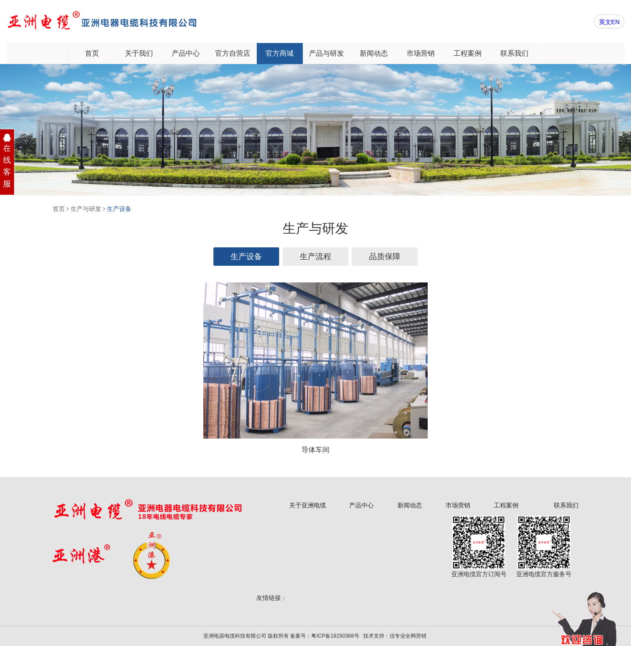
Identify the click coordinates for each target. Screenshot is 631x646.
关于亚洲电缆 (307, 505)
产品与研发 (326, 53)
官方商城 (280, 53)
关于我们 (139, 53)
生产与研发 (86, 208)
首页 (92, 53)
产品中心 (186, 53)
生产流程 (315, 256)
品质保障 (385, 256)
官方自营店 (232, 53)
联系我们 (514, 53)
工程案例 (468, 53)
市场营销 (421, 53)
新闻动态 (374, 53)
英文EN (609, 21)
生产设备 (119, 208)
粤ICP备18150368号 (335, 636)
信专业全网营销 (408, 636)
